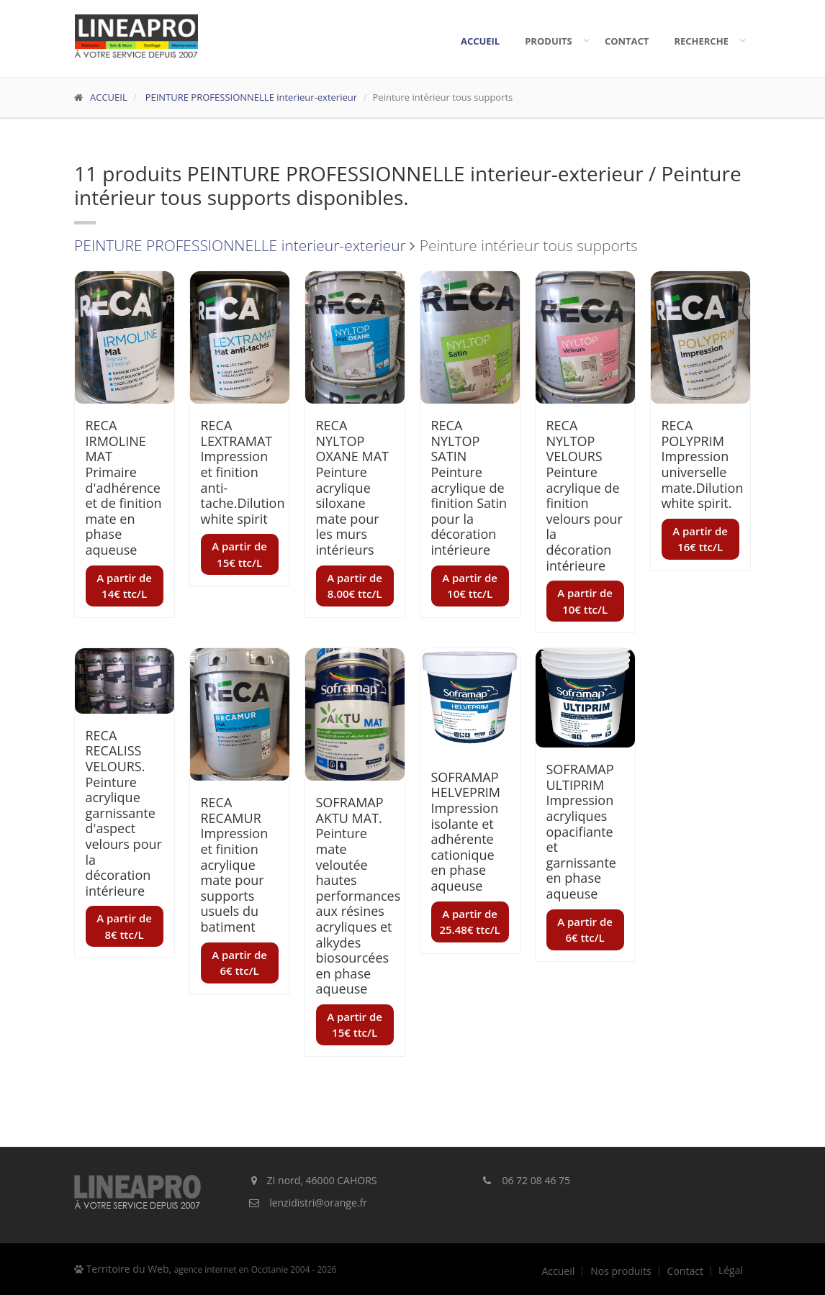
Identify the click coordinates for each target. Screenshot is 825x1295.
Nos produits (620, 1271)
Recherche (705, 41)
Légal (730, 1271)
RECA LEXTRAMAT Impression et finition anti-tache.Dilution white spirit (243, 472)
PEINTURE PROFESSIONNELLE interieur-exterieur (250, 97)
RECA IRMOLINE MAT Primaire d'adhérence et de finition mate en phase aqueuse (124, 487)
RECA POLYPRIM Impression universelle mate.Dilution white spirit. (703, 464)
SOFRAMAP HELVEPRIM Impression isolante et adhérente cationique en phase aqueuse (466, 831)
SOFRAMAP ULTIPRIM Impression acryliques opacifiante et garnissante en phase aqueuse (581, 831)
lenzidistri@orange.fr (318, 1202)
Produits (552, 41)
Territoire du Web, (205, 1269)
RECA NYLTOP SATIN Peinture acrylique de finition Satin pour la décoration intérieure (469, 487)
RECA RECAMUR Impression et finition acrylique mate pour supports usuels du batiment (235, 864)
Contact (627, 41)
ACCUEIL (108, 97)
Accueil (480, 41)
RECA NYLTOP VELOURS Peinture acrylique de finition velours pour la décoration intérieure (584, 495)
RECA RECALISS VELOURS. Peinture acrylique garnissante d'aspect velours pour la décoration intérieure (124, 813)
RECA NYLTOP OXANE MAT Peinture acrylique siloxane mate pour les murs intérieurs (352, 487)
